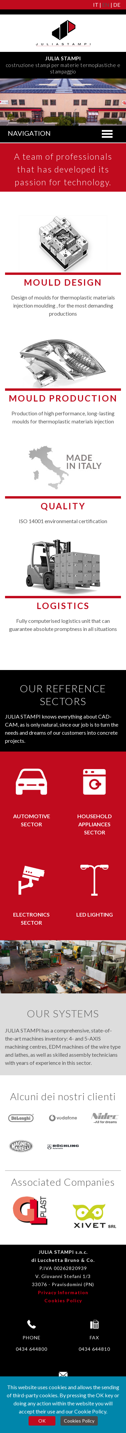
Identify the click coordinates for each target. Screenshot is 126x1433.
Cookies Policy (63, 1300)
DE (116, 4)
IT (95, 4)
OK (42, 1421)
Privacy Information (63, 1292)
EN (106, 4)
